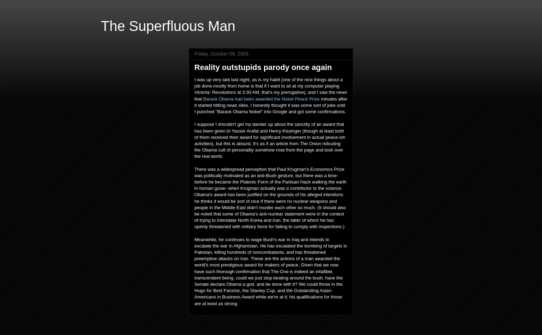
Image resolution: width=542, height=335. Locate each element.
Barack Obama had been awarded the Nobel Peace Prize (261, 99)
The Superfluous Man (168, 26)
